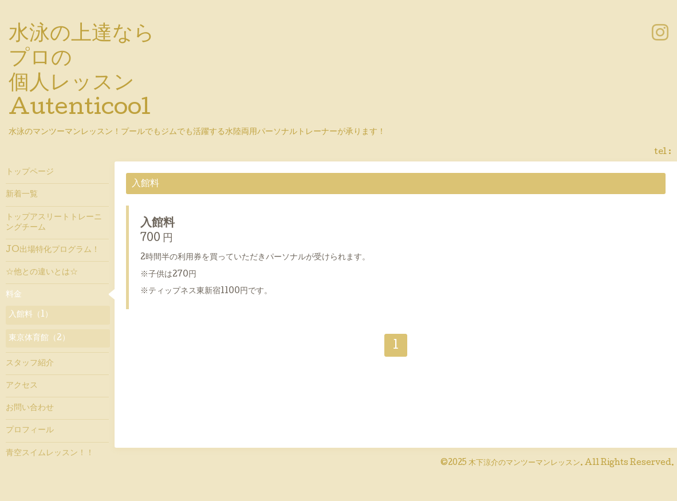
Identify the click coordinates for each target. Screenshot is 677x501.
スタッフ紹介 (30, 363)
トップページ (30, 172)
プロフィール (30, 430)
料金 (14, 294)
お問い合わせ (30, 408)
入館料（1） (31, 314)
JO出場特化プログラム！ (53, 250)
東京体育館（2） (39, 338)
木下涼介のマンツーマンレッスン (524, 463)
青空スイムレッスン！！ (50, 453)
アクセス (22, 385)
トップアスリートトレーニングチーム (54, 222)
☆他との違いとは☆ (42, 272)
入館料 (157, 224)
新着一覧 (22, 194)
